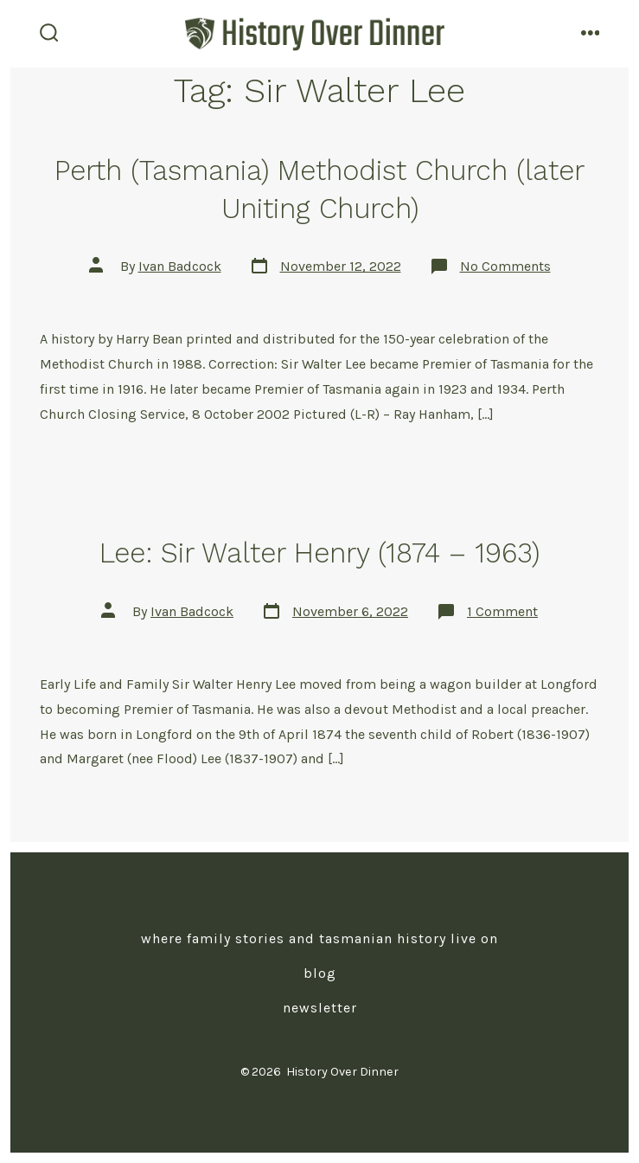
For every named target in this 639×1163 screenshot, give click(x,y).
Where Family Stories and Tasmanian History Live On (319, 938)
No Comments (505, 266)
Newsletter (320, 1007)
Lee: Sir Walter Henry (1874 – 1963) (319, 553)
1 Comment (502, 611)
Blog (320, 973)
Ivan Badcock (179, 266)
